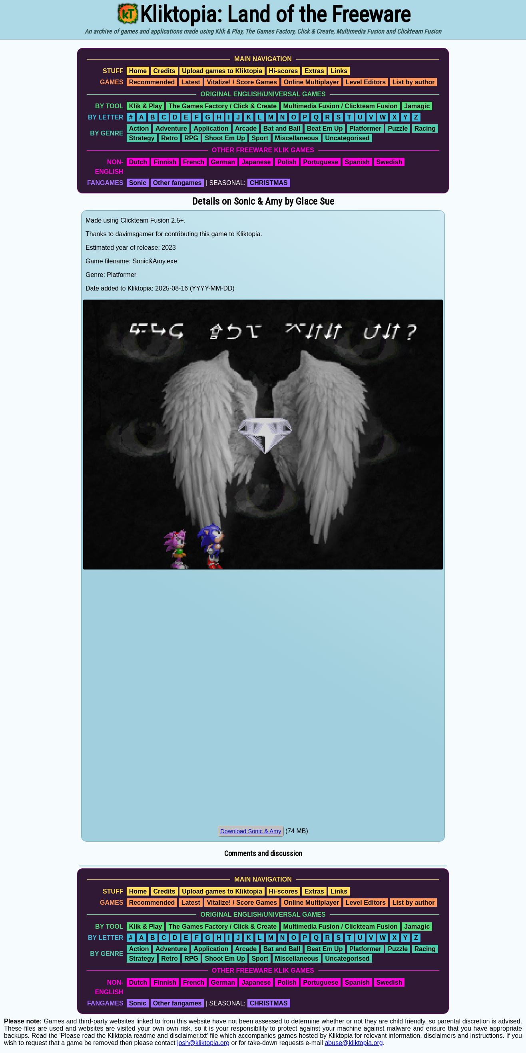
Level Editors (366, 82)
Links (339, 71)
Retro (169, 138)
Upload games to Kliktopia (222, 71)
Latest (190, 82)
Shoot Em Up (225, 138)
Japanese (256, 162)
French (193, 162)
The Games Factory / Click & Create (223, 106)
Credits (164, 71)
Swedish (389, 162)
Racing (425, 128)
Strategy (142, 138)
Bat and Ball (281, 128)
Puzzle (398, 128)
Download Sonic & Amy (250, 831)
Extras (314, 71)
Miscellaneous (297, 138)
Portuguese (320, 162)
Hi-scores (283, 71)
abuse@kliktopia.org (354, 1042)
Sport (259, 138)
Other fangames (177, 182)
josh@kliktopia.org (203, 1042)
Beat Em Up (325, 128)
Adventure (171, 128)
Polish (287, 162)
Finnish (164, 162)
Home (138, 71)
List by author (414, 82)
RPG (191, 138)
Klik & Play (145, 106)
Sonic (138, 182)
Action (139, 128)
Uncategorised (347, 138)
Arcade (246, 128)
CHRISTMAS (269, 182)
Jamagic (417, 106)
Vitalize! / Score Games (242, 82)
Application (210, 128)
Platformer (365, 128)
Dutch (138, 162)
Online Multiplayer (311, 82)
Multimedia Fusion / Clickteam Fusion (340, 106)
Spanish (357, 162)
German (223, 162)
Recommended (152, 82)
